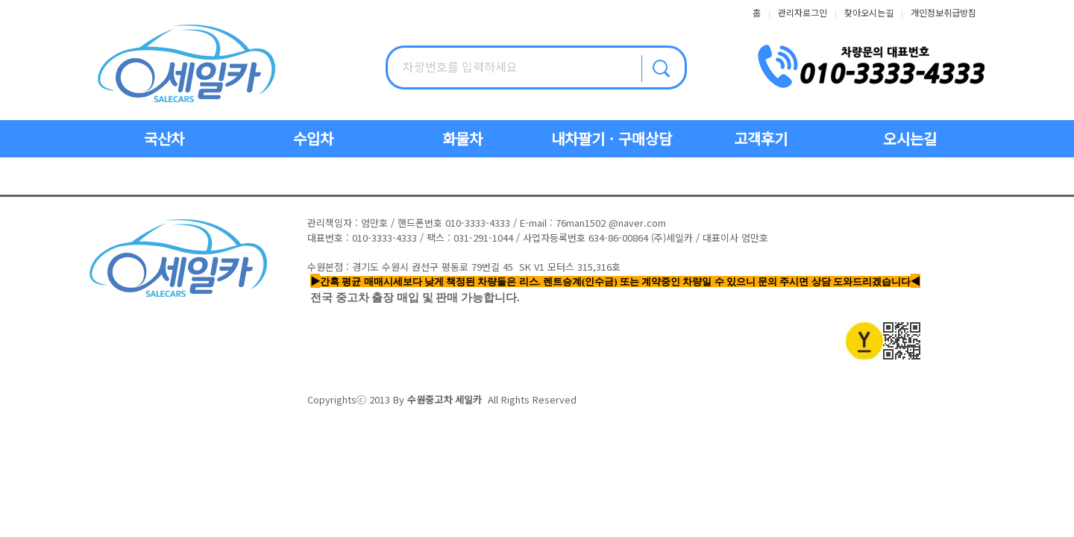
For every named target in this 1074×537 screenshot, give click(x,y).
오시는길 (910, 138)
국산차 (164, 138)
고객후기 (761, 138)
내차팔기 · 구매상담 (611, 138)
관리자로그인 (802, 12)
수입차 (313, 138)
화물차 (462, 138)
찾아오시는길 (869, 12)
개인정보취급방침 (943, 12)
